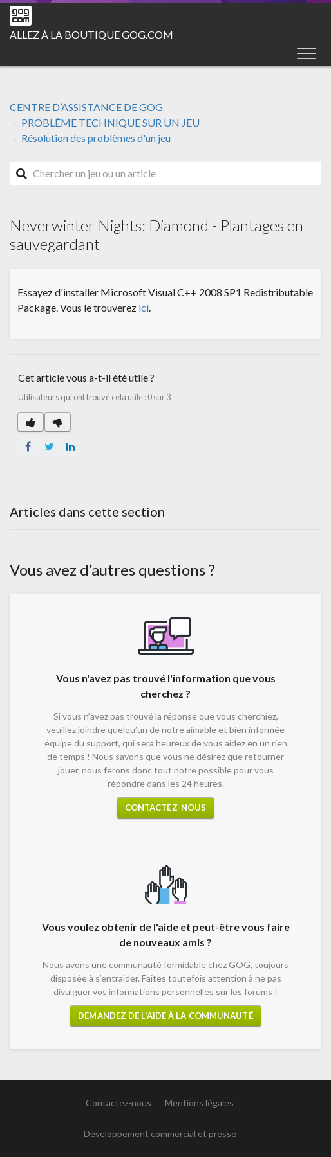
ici (143, 307)
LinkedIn (70, 446)
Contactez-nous (165, 807)
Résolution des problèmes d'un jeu (96, 138)
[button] (306, 52)
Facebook (27, 446)
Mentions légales (199, 1102)
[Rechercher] (165, 173)
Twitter (49, 446)
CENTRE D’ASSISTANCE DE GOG (86, 107)
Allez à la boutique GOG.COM (91, 34)
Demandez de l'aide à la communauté (165, 1016)
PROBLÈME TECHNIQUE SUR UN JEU (110, 122)
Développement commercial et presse (160, 1133)
